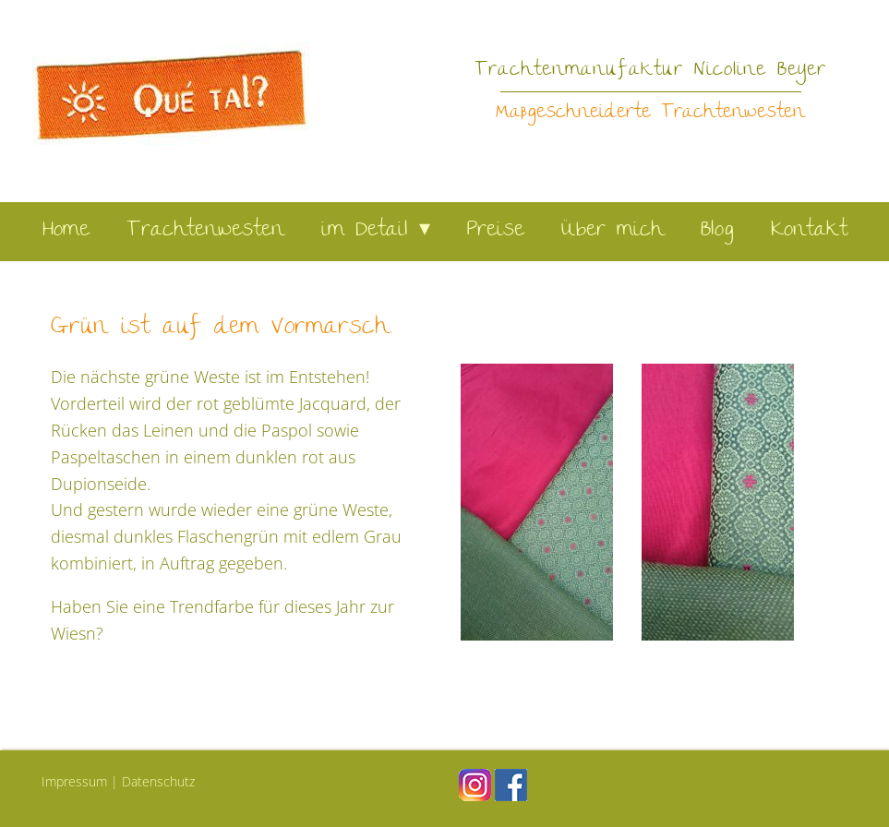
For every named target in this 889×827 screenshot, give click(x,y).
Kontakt (809, 231)
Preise (495, 231)
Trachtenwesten (205, 231)
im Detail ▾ (375, 231)
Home (66, 231)
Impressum (74, 781)
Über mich (612, 231)
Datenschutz (158, 781)
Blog (717, 231)
